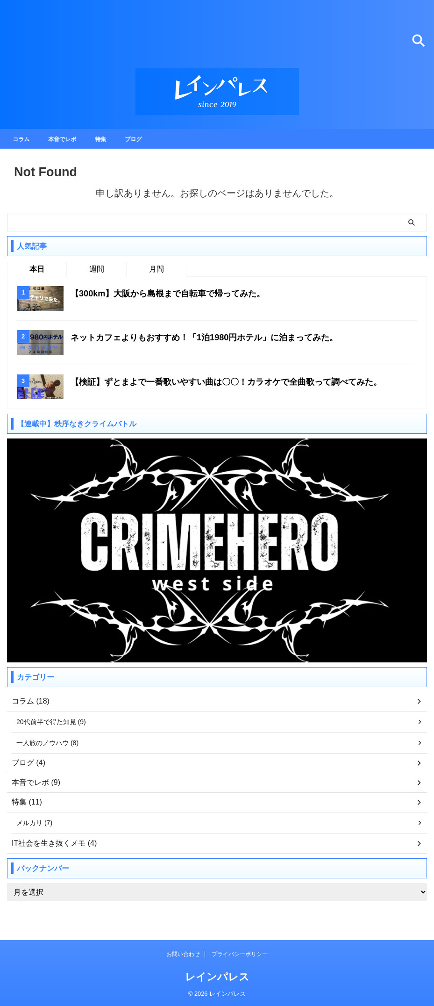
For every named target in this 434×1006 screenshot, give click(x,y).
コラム (24, 139)
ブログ (145, 139)
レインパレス (217, 978)
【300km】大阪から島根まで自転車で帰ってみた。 (178, 293)
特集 (110, 139)
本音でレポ (68, 139)
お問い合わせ (183, 955)
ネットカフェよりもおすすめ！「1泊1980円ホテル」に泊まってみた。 (219, 337)
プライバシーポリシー (240, 955)
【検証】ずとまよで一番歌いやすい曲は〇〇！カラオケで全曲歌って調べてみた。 (243, 381)
